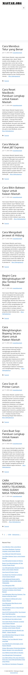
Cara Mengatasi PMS (8, 585)
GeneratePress (14, 672)
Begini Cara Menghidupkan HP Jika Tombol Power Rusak (13, 280)
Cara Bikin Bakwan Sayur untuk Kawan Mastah (13, 191)
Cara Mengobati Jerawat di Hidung (13, 233)
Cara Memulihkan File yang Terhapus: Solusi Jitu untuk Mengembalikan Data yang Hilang (13, 659)
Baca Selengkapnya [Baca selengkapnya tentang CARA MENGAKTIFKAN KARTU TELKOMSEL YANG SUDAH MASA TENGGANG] (15, 522)
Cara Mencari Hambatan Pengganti (12, 664)
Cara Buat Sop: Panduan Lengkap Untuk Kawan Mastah (13, 435)
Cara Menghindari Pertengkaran (11, 655)
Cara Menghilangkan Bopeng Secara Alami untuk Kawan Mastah (11, 333)
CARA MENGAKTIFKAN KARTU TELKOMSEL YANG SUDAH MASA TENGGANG (14, 487)
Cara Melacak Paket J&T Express (13, 145)
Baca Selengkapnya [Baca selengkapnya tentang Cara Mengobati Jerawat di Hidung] (17, 262)
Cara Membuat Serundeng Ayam (12, 619)
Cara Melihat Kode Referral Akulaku (12, 652)
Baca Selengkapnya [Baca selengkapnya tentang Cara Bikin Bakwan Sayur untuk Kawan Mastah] (19, 219)
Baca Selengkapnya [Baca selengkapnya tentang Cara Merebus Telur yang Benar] (14, 76)
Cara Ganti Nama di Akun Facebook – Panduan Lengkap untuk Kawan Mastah (13, 590)
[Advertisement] (14, 26)
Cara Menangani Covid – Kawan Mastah (14, 616)
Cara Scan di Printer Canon (10, 385)
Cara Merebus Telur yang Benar (12, 47)
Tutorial (6, 81)
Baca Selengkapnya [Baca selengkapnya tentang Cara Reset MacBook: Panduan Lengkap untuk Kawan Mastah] (8, 131)
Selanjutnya (16, 534)
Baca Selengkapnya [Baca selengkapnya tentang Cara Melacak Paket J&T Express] (16, 174)
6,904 (9, 534)
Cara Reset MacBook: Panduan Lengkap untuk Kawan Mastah (13, 96)
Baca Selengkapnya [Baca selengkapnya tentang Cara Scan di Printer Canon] (8, 417)
